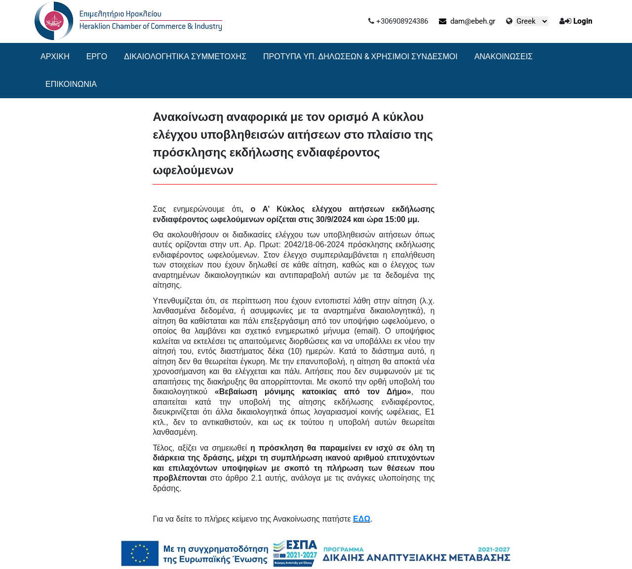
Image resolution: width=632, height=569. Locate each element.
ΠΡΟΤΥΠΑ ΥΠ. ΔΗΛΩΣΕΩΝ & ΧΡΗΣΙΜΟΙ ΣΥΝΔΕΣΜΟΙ (360, 56)
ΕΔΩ (361, 519)
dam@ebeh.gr (467, 21)
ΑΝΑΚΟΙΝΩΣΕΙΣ (503, 56)
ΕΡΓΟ (97, 56)
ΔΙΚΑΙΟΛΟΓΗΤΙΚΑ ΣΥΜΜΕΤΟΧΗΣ (185, 56)
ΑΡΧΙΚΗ (55, 56)
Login (582, 21)
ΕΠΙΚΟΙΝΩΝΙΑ (71, 84)
